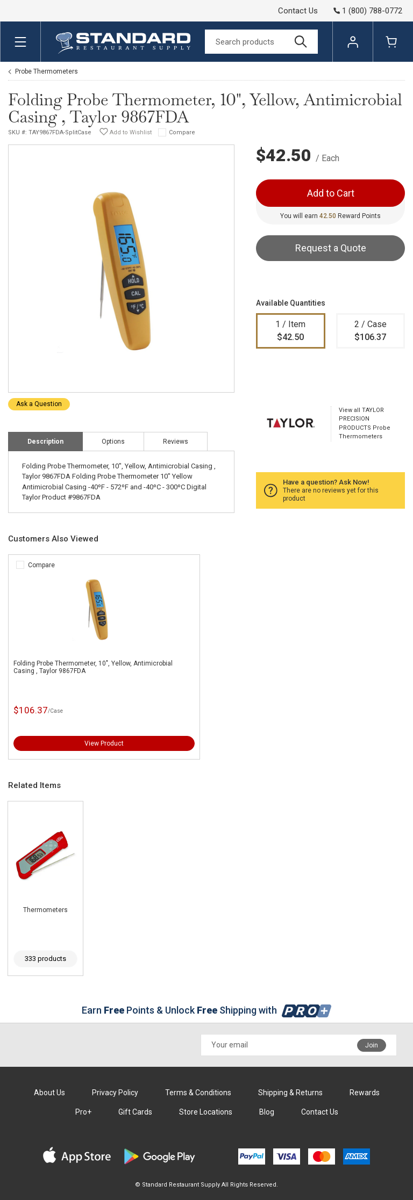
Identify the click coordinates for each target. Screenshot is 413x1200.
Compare (182, 132)
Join (371, 1045)
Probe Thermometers (46, 71)
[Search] (261, 42)
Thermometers (45, 910)
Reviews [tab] (175, 441)
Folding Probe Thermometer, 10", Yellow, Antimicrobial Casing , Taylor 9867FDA (93, 667)
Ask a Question (39, 404)
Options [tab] (113, 441)
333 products (45, 959)
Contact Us (298, 11)
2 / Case (370, 331)
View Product (104, 743)
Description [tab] (45, 441)
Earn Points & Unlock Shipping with (207, 1010)
